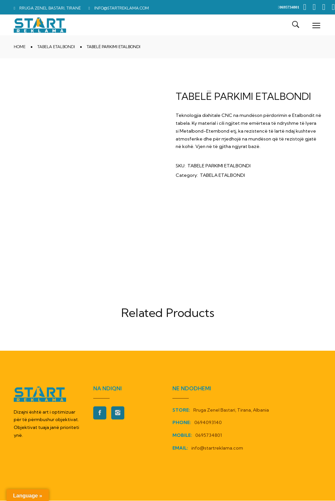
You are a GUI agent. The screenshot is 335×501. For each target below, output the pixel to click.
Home (20, 47)
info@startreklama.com (217, 448)
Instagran (117, 413)
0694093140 (208, 423)
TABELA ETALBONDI (56, 47)
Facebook (99, 413)
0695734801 (208, 435)
